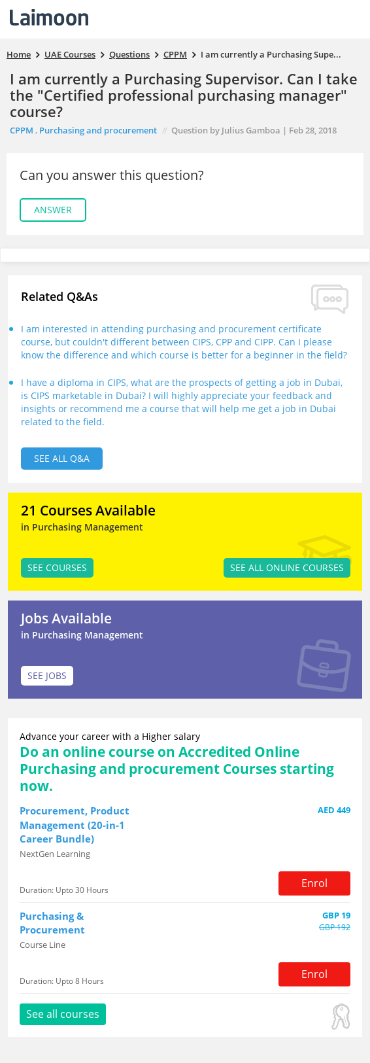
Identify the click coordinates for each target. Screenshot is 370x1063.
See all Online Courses (287, 567)
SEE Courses (57, 567)
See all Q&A (62, 458)
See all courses (62, 1014)
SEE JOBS (47, 675)
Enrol (314, 883)
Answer (53, 209)
